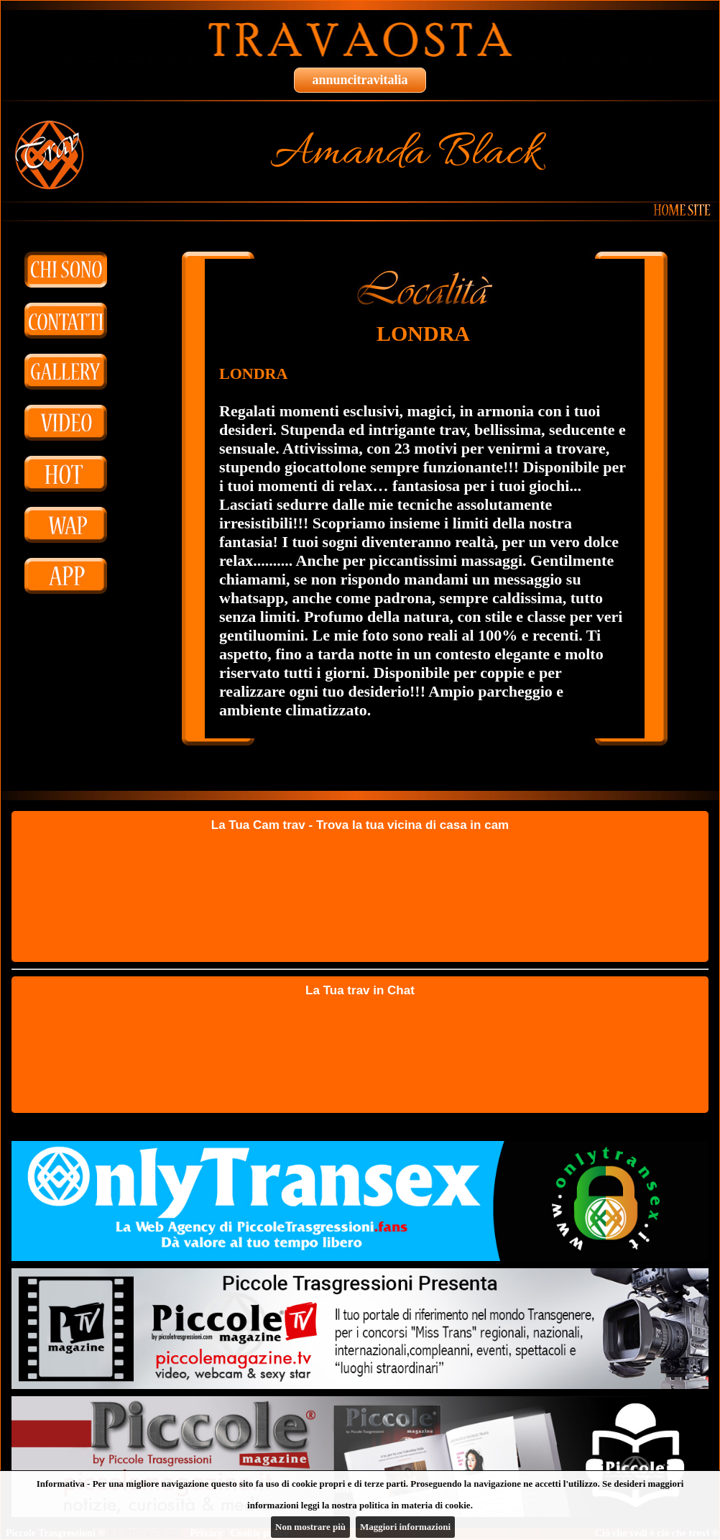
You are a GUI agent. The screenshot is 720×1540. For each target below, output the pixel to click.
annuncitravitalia (359, 80)
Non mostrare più (310, 1526)
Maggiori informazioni (405, 1526)
